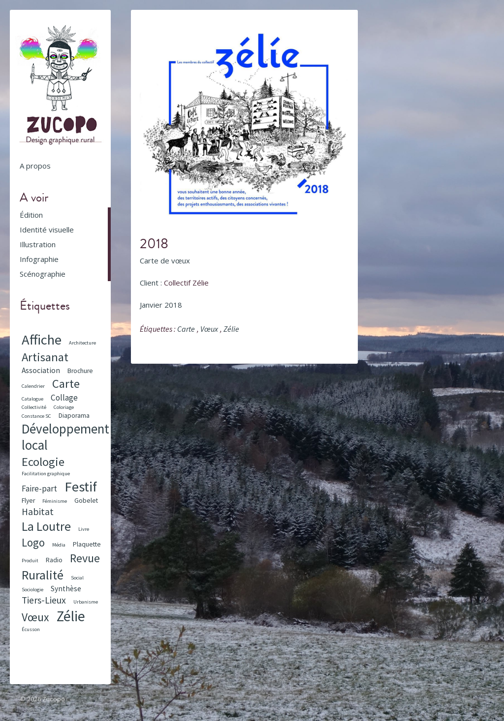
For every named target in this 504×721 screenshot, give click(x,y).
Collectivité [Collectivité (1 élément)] (34, 407)
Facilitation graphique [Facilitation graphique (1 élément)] (46, 473)
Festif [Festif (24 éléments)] (80, 486)
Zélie (231, 329)
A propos (35, 166)
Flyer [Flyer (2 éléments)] (28, 500)
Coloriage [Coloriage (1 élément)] (64, 407)
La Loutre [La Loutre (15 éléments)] (46, 526)
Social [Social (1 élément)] (77, 578)
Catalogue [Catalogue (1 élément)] (32, 399)
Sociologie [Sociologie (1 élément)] (32, 589)
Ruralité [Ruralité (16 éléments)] (42, 575)
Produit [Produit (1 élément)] (30, 560)
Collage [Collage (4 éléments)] (64, 397)
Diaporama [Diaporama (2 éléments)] (74, 415)
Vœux (209, 329)
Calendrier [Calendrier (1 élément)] (33, 386)
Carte (186, 329)
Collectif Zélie (186, 283)
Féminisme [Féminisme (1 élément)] (54, 501)
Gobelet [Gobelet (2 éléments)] (86, 500)
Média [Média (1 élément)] (58, 545)
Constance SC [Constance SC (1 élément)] (36, 416)
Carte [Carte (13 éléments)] (66, 383)
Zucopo (53, 698)
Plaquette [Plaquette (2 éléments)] (87, 544)
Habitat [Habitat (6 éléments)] (38, 512)
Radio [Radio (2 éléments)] (54, 560)
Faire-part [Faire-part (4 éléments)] (39, 488)
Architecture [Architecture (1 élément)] (82, 343)
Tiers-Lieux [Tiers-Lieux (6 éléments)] (44, 600)
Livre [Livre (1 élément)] (83, 529)
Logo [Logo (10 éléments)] (33, 542)
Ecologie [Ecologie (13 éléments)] (43, 461)
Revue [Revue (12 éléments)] (85, 558)
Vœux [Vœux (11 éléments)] (35, 617)
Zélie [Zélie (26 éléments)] (71, 616)
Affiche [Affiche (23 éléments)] (42, 339)
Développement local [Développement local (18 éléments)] (65, 437)
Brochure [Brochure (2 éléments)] (80, 371)
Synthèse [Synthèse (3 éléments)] (66, 588)
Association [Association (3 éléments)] (41, 370)
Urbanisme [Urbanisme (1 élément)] (85, 602)
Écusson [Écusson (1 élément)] (31, 629)
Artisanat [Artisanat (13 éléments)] (45, 357)
